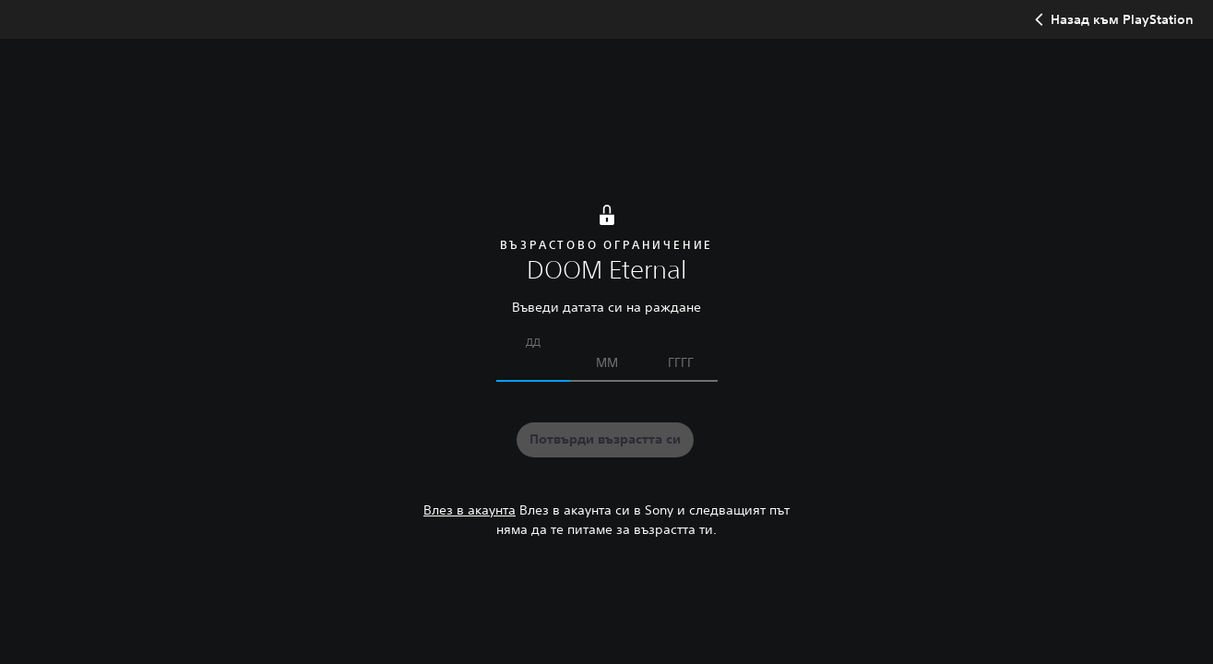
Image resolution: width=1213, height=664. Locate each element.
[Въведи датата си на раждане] (533, 362)
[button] (605, 440)
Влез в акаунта (469, 510)
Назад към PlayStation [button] (1112, 20)
